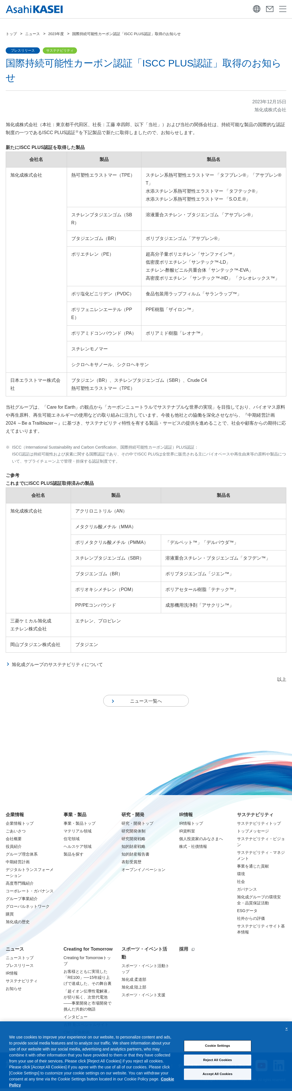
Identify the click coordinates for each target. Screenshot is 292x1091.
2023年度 (56, 34)
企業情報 (15, 817)
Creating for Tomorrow (88, 951)
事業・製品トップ (80, 826)
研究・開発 (132, 817)
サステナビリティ (255, 817)
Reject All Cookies (217, 1066)
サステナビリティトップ (259, 826)
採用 (186, 951)
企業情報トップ (20, 826)
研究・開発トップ (137, 826)
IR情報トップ (191, 826)
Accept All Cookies (218, 1080)
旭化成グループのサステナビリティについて (57, 664)
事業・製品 (75, 817)
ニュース (32, 34)
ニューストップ (20, 960)
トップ (11, 34)
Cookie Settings (217, 1052)
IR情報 (186, 817)
